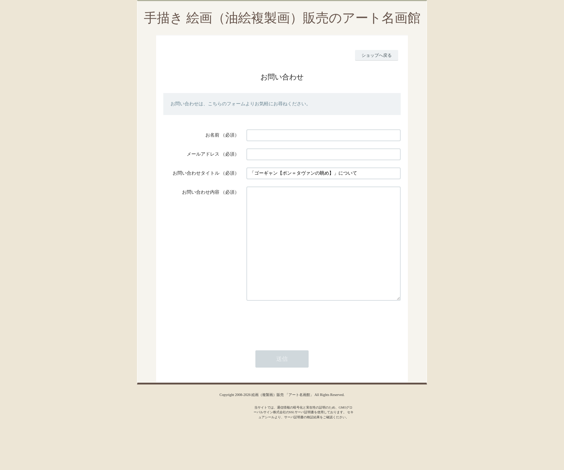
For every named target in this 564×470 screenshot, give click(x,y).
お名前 (212, 135)
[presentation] (301, 344)
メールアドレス (203, 154)
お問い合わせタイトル (196, 173)
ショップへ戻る (376, 55)
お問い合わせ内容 (200, 192)
